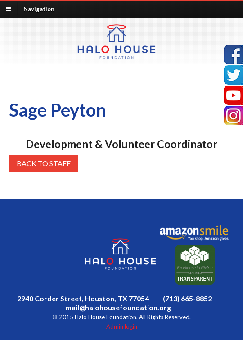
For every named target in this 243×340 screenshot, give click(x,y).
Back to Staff (44, 163)
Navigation (38, 8)
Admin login (121, 326)
